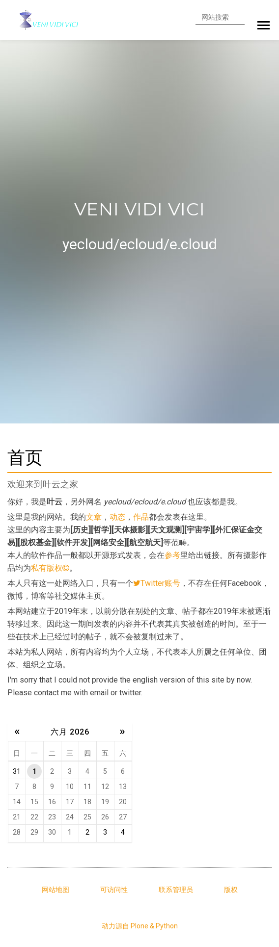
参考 (172, 555)
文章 (94, 517)
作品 (141, 517)
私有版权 (50, 568)
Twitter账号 (156, 583)
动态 (117, 517)
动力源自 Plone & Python (140, 926)
